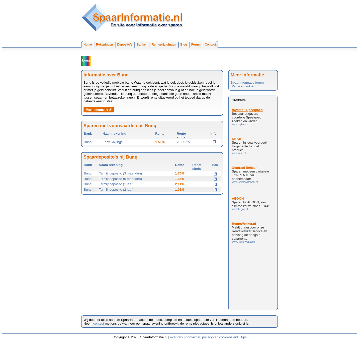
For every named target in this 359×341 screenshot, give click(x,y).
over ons (176, 337)
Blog (183, 44)
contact (98, 323)
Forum (195, 44)
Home (88, 44)
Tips (243, 337)
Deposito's (124, 44)
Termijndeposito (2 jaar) (116, 189)
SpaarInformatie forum (247, 82)
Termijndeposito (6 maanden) (120, 179)
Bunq (87, 142)
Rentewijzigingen (164, 44)
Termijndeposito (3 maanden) (120, 173)
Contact (210, 44)
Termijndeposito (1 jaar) (116, 184)
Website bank (242, 86)
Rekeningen (104, 44)
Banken (142, 44)
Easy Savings (112, 142)
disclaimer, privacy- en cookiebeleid (211, 337)
